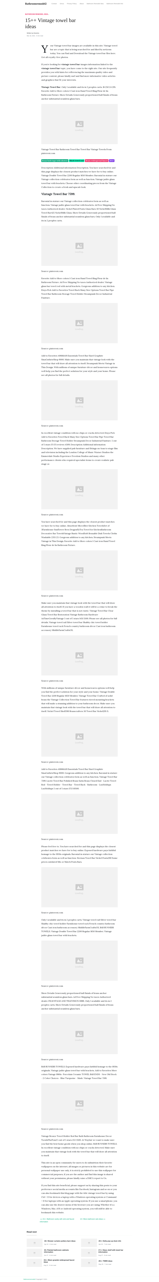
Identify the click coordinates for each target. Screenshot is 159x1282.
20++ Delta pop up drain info (110, 1241)
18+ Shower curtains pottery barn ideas (60, 1241)
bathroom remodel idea (95, 3)
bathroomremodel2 (30, 1279)
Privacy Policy (72, 3)
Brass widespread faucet (97, 161)
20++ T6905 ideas (105, 1261)
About (82, 3)
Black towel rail (77, 161)
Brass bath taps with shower (55, 161)
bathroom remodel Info (115, 3)
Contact (54, 3)
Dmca (62, 3)
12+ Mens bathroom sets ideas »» (92, 1219)
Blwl (112, 161)
